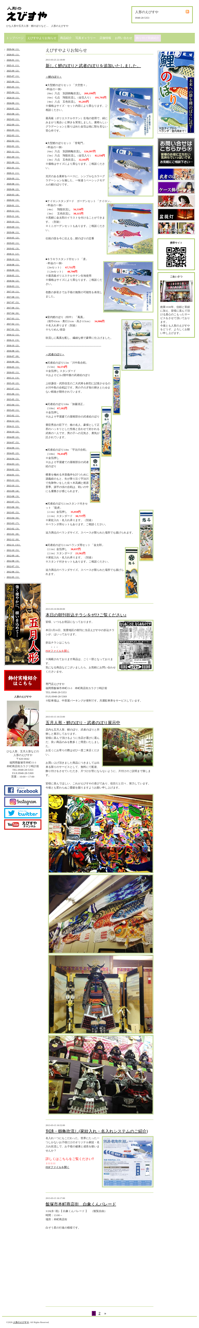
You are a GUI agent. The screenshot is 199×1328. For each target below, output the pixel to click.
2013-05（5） (13, 512)
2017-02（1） (13, 324)
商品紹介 (66, 38)
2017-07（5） (13, 302)
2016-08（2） (13, 351)
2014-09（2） (13, 437)
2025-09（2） (13, 70)
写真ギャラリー (85, 38)
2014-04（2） (13, 458)
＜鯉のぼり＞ (54, 76)
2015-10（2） (13, 383)
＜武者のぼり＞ (55, 354)
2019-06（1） (13, 232)
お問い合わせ (123, 38)
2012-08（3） (13, 561)
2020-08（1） (13, 184)
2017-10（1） (13, 291)
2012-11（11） (14, 544)
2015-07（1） (13, 388)
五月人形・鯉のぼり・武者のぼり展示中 (83, 722)
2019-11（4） (13, 216)
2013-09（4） (13, 491)
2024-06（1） (13, 103)
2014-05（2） (13, 453)
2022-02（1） (13, 140)
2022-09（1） (13, 124)
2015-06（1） (13, 394)
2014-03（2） (13, 464)
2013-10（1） (13, 485)
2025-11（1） (13, 65)
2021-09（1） (13, 157)
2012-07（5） (13, 566)
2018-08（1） (13, 264)
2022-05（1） (13, 130)
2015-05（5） (13, 399)
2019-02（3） (13, 248)
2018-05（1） (13, 275)
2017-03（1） (13, 318)
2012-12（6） (13, 539)
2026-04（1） (13, 49)
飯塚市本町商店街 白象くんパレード (81, 1204)
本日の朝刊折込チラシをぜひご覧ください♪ (86, 615)
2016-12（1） (13, 334)
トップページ (15, 38)
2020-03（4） (13, 194)
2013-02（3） (13, 528)
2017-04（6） (13, 313)
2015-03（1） (13, 410)
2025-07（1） (13, 76)
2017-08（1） (13, 297)
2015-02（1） (13, 415)
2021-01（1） (13, 167)
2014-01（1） (13, 474)
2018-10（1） (13, 259)
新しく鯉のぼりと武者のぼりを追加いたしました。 (93, 65)
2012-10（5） (13, 550)
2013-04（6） (13, 517)
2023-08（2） (13, 113)
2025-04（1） (13, 92)
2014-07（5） (13, 442)
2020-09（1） (13, 178)
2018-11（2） (13, 254)
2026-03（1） (13, 54)
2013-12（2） (13, 480)
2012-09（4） (13, 555)
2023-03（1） (13, 119)
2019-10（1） (13, 221)
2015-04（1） (13, 404)
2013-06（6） (13, 507)
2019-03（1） (13, 243)
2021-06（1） (13, 162)
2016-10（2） (13, 345)
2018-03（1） (13, 286)
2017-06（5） (13, 307)
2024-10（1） (13, 97)
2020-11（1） (13, 173)
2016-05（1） (13, 367)
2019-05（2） (13, 237)
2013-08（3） (13, 496)
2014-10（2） (13, 431)
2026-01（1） (13, 60)
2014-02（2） (13, 469)
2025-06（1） (13, 81)
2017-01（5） (13, 329)
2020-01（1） (13, 205)
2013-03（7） (13, 523)
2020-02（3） (13, 200)
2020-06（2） (13, 189)
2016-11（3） (13, 340)
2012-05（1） (13, 577)
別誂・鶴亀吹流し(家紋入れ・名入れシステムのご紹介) (97, 1131)
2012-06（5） (13, 571)
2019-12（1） (13, 210)
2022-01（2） (13, 146)
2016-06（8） (13, 361)
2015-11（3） (13, 377)
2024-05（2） (13, 108)
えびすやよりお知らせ (41, 38)
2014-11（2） (13, 426)
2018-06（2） (13, 270)
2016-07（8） (13, 356)
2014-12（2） (13, 421)
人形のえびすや (21, 1322)
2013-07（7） (13, 501)
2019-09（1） (13, 227)
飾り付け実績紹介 (147, 38)
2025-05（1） (13, 87)
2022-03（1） (13, 135)
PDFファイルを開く (57, 1167)
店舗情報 (105, 38)
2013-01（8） (13, 534)
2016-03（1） (13, 372)
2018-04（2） (13, 280)
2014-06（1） (13, 447)
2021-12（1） (13, 151)
